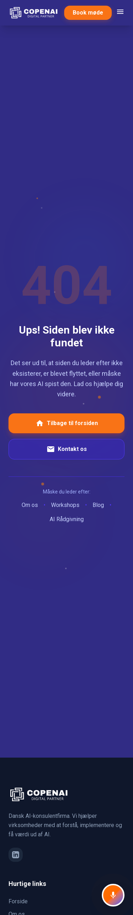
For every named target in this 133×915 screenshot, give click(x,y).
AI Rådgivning (67, 519)
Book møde (88, 12)
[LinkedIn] (16, 855)
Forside (18, 901)
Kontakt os (66, 449)
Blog (98, 505)
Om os (30, 505)
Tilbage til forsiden (66, 423)
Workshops (65, 505)
